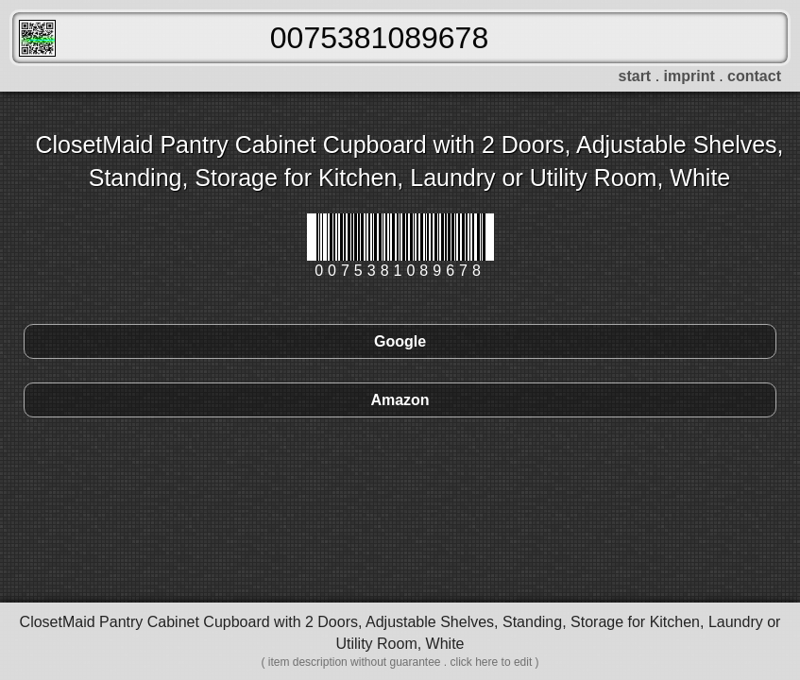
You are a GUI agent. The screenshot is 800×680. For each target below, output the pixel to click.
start (635, 76)
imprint (689, 76)
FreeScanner (37, 38)
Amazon (399, 400)
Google (400, 341)
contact (754, 76)
